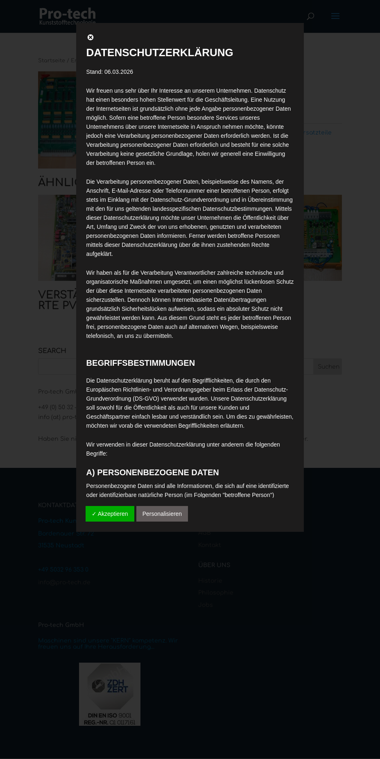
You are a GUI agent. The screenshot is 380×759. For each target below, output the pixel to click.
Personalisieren (162, 514)
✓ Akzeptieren (110, 514)
